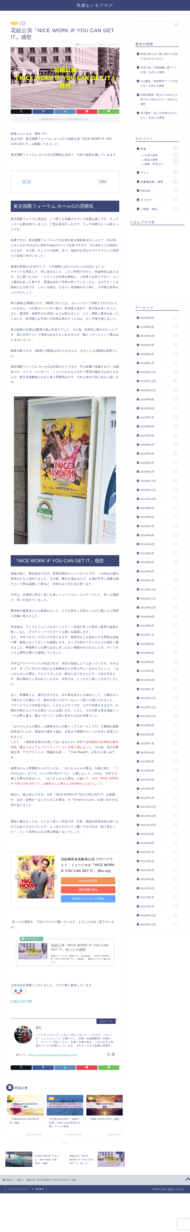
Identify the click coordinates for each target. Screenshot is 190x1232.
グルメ (159, 172)
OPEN (103, 182)
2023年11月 (159, 598)
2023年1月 (159, 689)
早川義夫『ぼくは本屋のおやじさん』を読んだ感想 (159, 115)
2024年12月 (159, 480)
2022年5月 (159, 761)
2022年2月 (159, 788)
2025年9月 (159, 399)
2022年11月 (159, 707)
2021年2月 (159, 897)
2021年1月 (159, 906)
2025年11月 (159, 381)
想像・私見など (161, 164)
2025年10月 (159, 390)
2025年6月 (159, 426)
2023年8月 (159, 625)
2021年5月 (159, 870)
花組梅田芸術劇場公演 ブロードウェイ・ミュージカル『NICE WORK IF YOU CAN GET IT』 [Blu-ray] (88, 865)
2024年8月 (159, 516)
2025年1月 (159, 471)
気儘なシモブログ (95, 5)
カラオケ (159, 199)
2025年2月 (159, 462)
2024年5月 (159, 544)
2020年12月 (159, 915)
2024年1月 (159, 580)
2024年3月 (159, 562)
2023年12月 (159, 589)
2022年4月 (159, 770)
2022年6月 (159, 752)
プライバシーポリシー (19, 1192)
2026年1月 (159, 363)
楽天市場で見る (86, 889)
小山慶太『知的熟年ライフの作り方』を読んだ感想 (159, 83)
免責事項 (39, 1192)
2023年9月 (159, 616)
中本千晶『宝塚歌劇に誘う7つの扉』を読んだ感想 (158, 70)
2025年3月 (159, 453)
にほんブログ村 (21, 1003)
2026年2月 (159, 354)
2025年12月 (159, 372)
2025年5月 (159, 435)
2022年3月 (159, 779)
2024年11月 (159, 489)
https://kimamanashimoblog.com (53, 1057)
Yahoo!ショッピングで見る (85, 898)
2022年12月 (159, 698)
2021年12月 (159, 806)
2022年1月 (159, 797)
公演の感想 (161, 155)
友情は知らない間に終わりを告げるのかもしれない (159, 56)
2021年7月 (159, 851)
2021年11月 (159, 815)
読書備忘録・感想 (159, 181)
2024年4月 (159, 553)
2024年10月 (159, 498)
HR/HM (159, 190)
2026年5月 (159, 326)
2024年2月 (159, 571)
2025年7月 (159, 417)
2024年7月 (159, 526)
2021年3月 (159, 888)
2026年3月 (159, 344)
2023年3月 (159, 670)
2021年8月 (159, 843)
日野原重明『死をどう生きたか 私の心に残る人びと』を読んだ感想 (159, 99)
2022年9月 (159, 725)
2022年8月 (159, 734)
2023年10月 (159, 607)
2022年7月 (159, 743)
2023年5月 (159, 652)
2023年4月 (159, 661)
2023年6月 (159, 643)
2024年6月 (159, 535)
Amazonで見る (86, 880)
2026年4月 (159, 335)
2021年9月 (159, 833)
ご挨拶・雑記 (159, 208)
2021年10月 (159, 824)
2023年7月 (159, 634)
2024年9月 (159, 508)
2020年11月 (159, 924)
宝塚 (14, 23)
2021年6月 (159, 861)
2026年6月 (159, 317)
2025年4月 (159, 444)
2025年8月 (159, 408)
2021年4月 (159, 879)
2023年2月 (159, 680)
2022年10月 (159, 716)
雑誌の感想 (161, 160)
